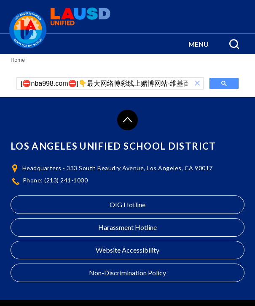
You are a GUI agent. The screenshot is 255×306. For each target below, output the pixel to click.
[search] (104, 83)
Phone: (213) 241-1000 (55, 180)
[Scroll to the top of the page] (127, 120)
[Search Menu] (234, 44)
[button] (198, 44)
